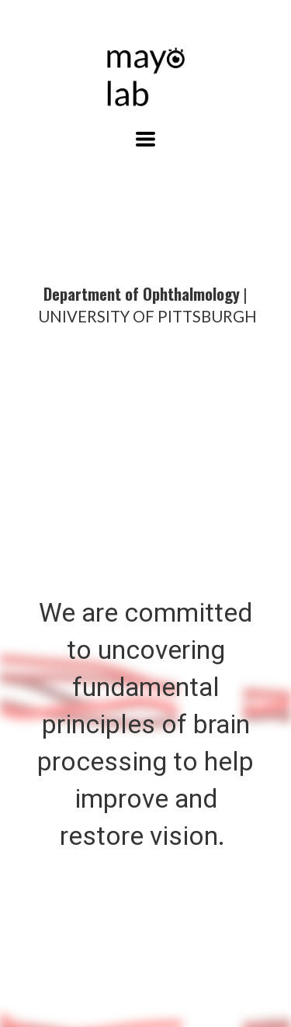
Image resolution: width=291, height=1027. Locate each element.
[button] (145, 139)
